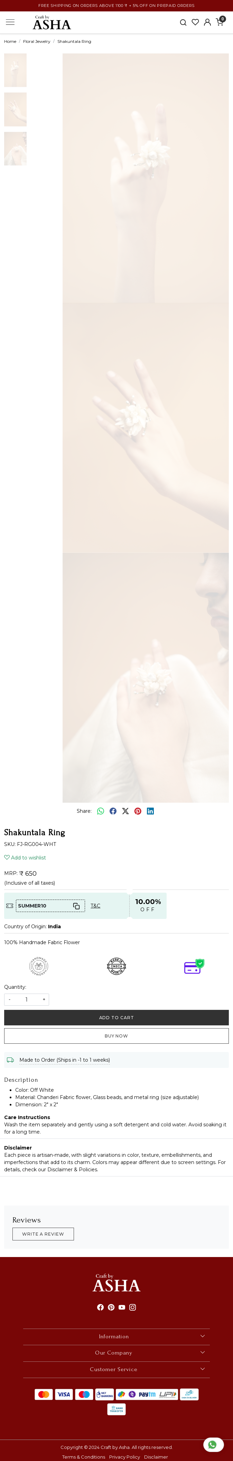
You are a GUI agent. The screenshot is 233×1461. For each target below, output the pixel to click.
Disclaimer (18, 1148)
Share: (84, 811)
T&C (95, 906)
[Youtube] (122, 1307)
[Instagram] (132, 1307)
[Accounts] (207, 22)
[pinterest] (138, 811)
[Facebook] (100, 1307)
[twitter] (125, 811)
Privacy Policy (124, 1457)
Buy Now (116, 1036)
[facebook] (113, 811)
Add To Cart (116, 1017)
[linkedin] (150, 811)
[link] (183, 22)
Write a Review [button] (43, 1234)
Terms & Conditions (83, 1457)
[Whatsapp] (100, 811)
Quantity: (15, 987)
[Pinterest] (111, 1307)
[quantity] (26, 1000)
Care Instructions (27, 1117)
